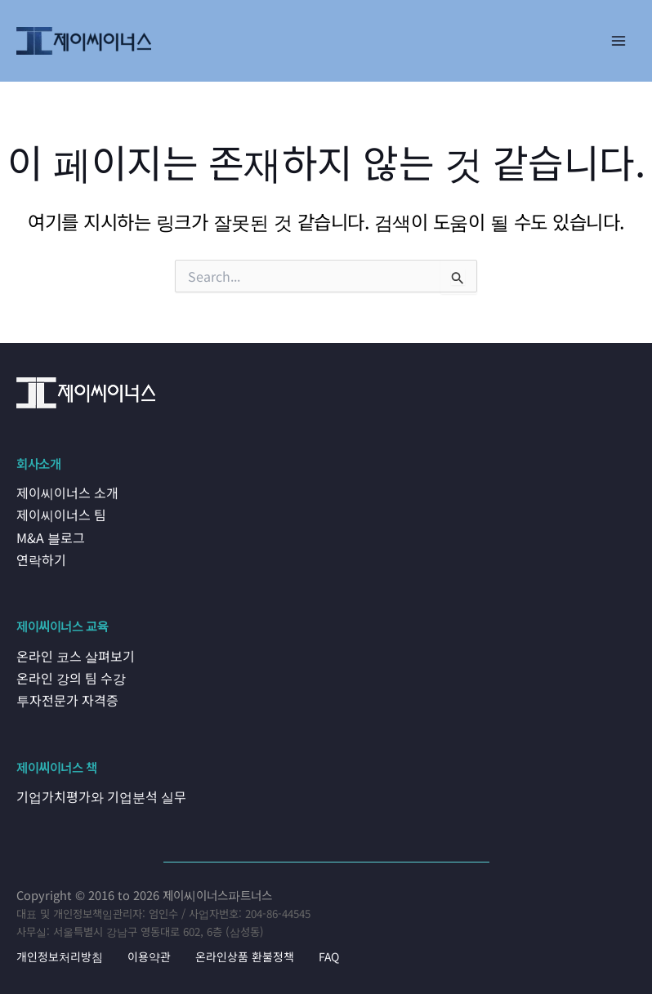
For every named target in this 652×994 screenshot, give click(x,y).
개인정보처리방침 (59, 951)
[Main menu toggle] (618, 41)
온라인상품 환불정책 (244, 951)
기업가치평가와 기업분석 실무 (98, 791)
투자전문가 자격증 (64, 696)
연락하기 (40, 557)
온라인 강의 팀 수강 (68, 675)
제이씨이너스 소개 (64, 492)
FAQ (329, 951)
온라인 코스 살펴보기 (72, 653)
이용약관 (149, 951)
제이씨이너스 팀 (58, 515)
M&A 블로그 (49, 536)
